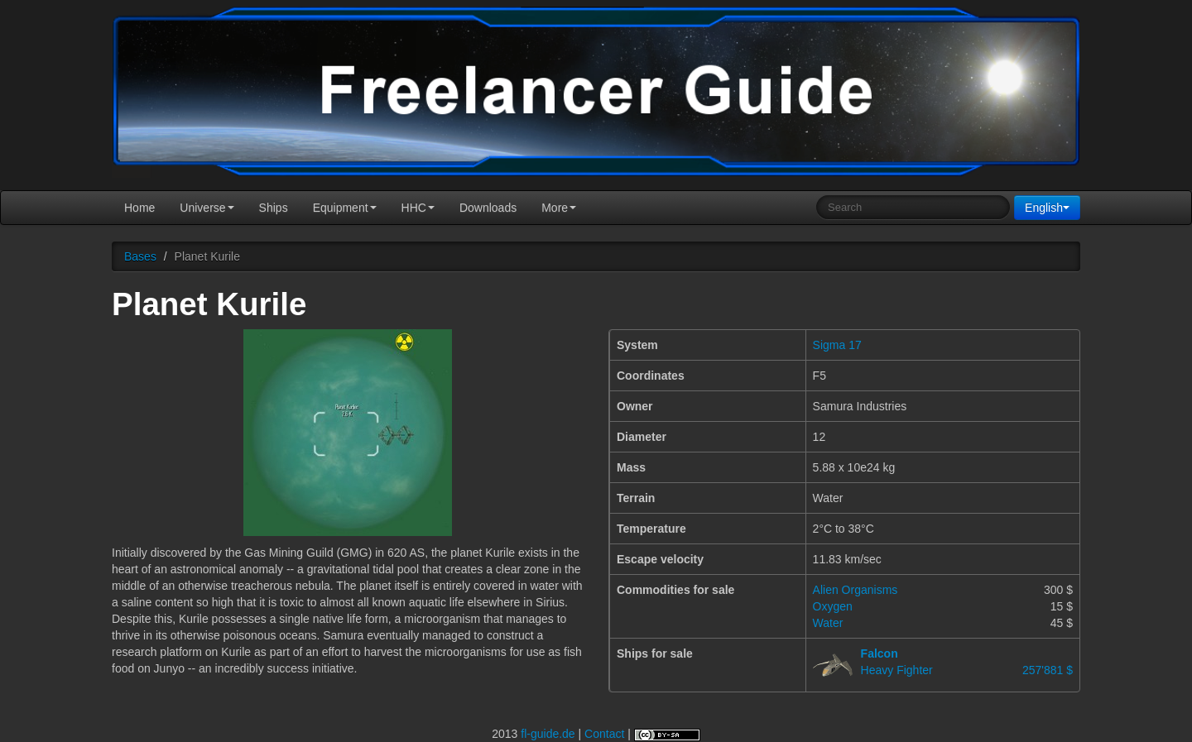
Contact (604, 733)
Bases (140, 256)
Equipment (345, 207)
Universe (206, 207)
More (558, 207)
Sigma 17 (837, 345)
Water (828, 623)
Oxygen (833, 606)
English (1047, 207)
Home (139, 207)
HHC (418, 207)
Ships (273, 207)
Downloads (488, 207)
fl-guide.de (547, 733)
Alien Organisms (855, 589)
